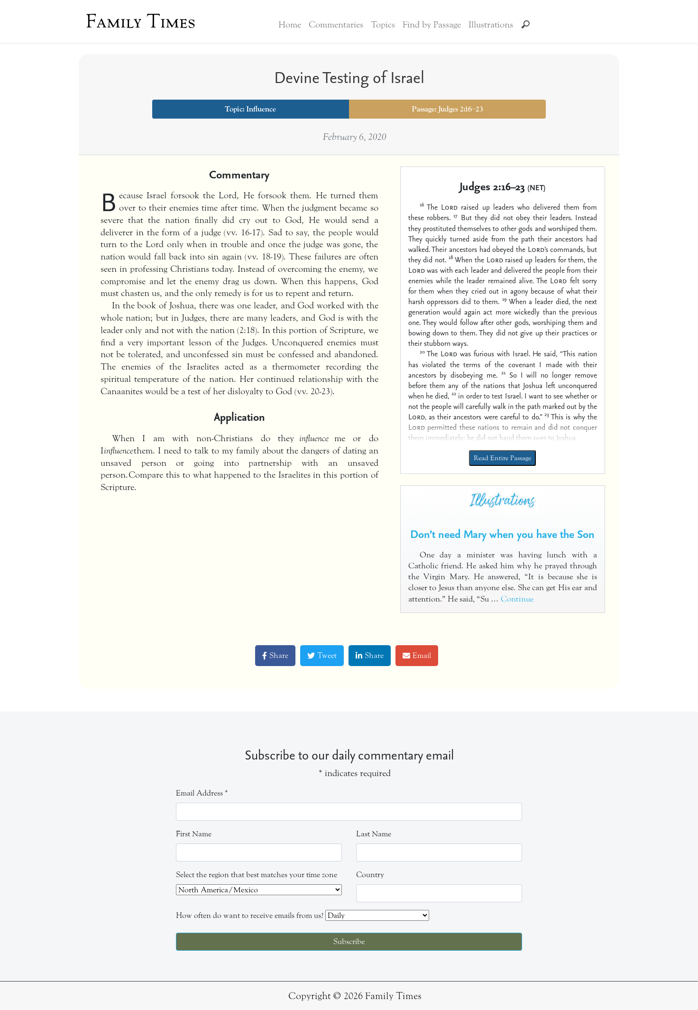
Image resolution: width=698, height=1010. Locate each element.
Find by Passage (432, 24)
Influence (261, 109)
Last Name (373, 833)
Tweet (322, 655)
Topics (383, 24)
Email (417, 655)
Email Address (202, 792)
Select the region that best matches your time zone (256, 874)
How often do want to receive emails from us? (249, 915)
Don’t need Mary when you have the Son (502, 534)
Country (370, 874)
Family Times (140, 21)
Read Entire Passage (502, 458)
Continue (517, 599)
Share (275, 655)
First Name (193, 833)
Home (289, 24)
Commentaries (336, 24)
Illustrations (490, 24)
